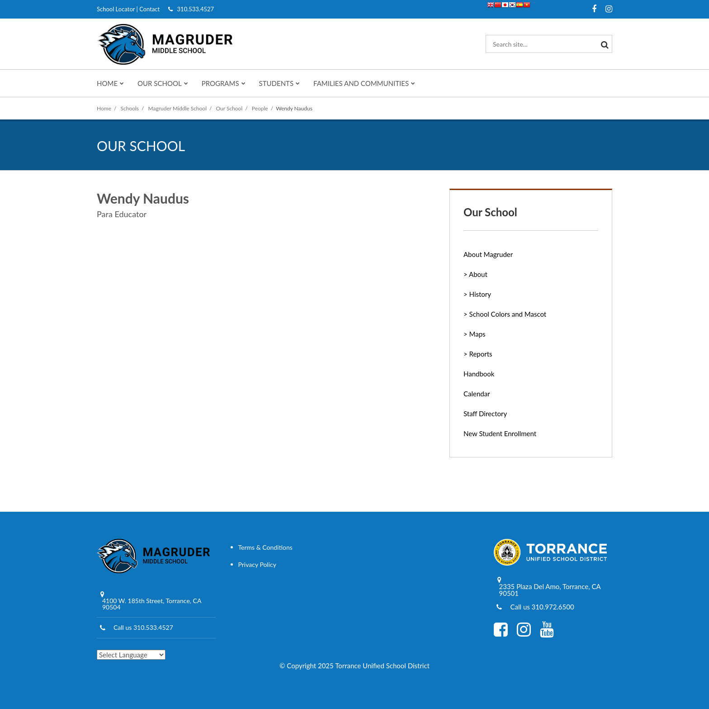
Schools (130, 108)
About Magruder (488, 254)
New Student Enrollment (499, 433)
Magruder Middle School (177, 108)
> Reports (477, 354)
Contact (149, 9)
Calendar (476, 394)
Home (104, 108)
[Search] (603, 44)
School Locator (116, 9)
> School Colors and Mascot (504, 314)
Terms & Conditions (265, 547)
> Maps (474, 334)
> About (475, 274)
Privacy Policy (257, 564)
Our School (229, 108)
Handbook (478, 374)
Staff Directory (485, 413)
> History (477, 294)
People (260, 108)
